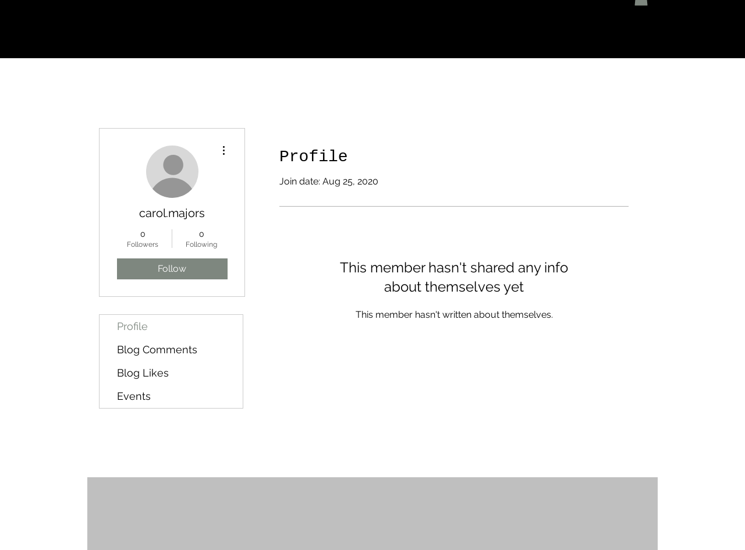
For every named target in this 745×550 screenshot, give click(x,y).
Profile (132, 326)
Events (134, 396)
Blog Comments (157, 349)
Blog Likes (143, 373)
